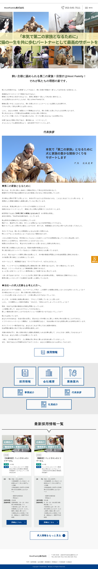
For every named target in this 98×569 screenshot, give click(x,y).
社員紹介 (69, 562)
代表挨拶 (62, 562)
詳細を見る (16, 481)
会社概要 (41, 562)
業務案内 (48, 562)
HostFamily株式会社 (14, 8)
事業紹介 (55, 562)
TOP (27, 562)
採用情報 (33, 562)
